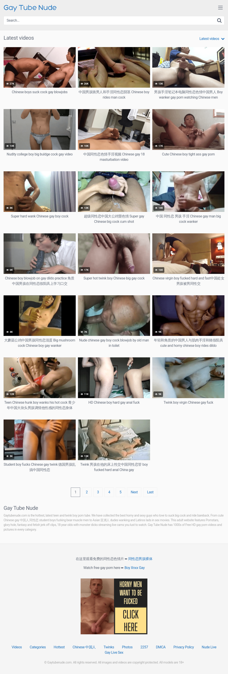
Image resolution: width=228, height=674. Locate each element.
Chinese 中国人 (84, 647)
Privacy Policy (183, 647)
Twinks (109, 647)
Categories (38, 647)
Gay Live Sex (114, 652)
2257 (144, 647)
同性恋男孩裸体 (140, 559)
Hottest (59, 647)
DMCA (160, 647)
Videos (17, 647)
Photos (127, 647)
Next (134, 492)
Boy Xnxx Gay (134, 568)
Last (150, 492)
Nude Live (209, 647)
